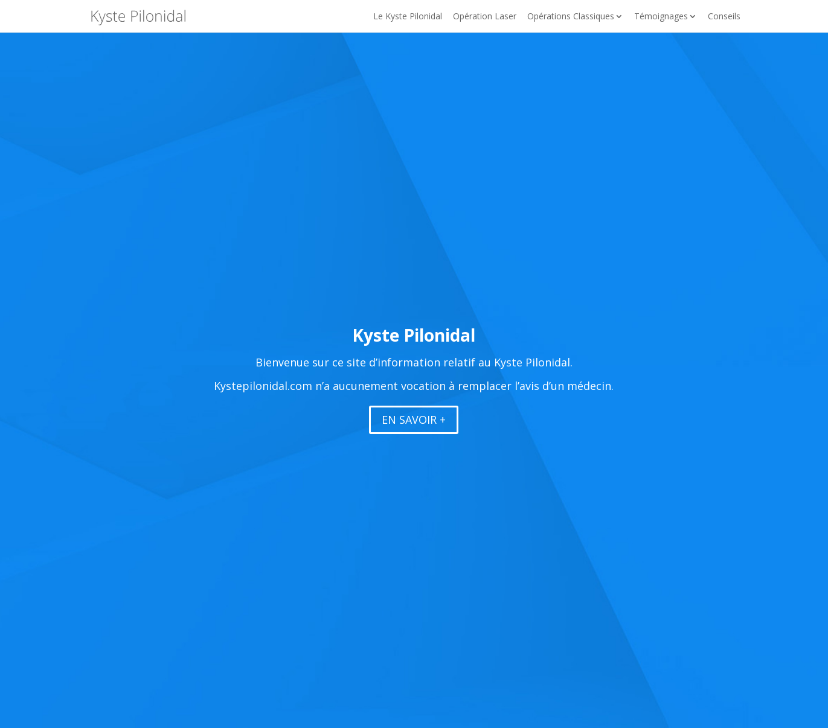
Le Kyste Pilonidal (407, 17)
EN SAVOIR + (414, 419)
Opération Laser (484, 17)
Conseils (724, 17)
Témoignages (661, 17)
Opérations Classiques (570, 17)
